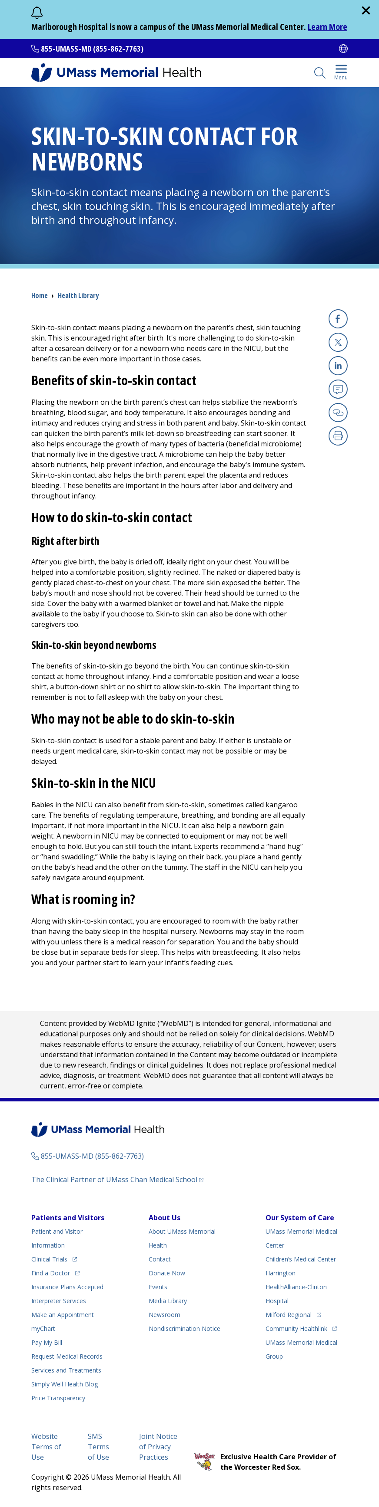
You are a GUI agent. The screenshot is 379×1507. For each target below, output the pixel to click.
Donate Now (167, 1273)
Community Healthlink (296, 1328)
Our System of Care (300, 1217)
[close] (366, 10)
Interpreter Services (58, 1301)
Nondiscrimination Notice (184, 1328)
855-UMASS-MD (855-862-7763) (92, 48)
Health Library (78, 295)
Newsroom (164, 1314)
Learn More (327, 27)
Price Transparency (58, 1398)
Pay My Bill (46, 1342)
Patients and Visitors (67, 1217)
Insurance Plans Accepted (67, 1287)
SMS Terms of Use (98, 1447)
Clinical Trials (49, 1259)
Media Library (168, 1301)
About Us (164, 1217)
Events (158, 1287)
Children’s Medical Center (301, 1259)
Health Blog (64, 1384)
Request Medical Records (67, 1356)
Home (39, 295)
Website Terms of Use (46, 1447)
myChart (43, 1328)
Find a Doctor (50, 1273)
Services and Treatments (66, 1370)
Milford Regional (289, 1314)
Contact (160, 1259)
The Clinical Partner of (114, 1179)
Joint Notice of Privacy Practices (158, 1447)
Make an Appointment (62, 1314)
